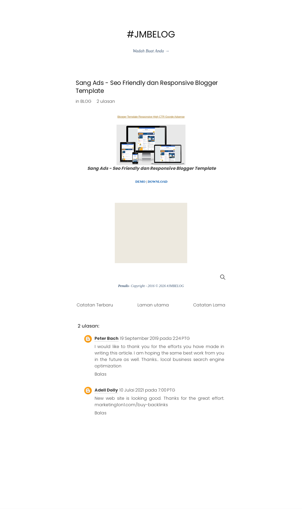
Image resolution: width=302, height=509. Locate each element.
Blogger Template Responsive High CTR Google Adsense (151, 116)
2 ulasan (106, 101)
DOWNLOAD (158, 181)
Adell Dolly (106, 390)
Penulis (123, 286)
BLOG (85, 101)
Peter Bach (106, 338)
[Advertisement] (151, 233)
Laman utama (153, 305)
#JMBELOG (151, 34)
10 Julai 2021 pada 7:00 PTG (147, 390)
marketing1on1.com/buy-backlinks (131, 405)
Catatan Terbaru (95, 305)
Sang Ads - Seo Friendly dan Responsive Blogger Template (147, 87)
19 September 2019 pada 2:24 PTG (155, 338)
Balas (100, 374)
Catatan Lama (209, 305)
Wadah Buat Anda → (151, 50)
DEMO (140, 181)
